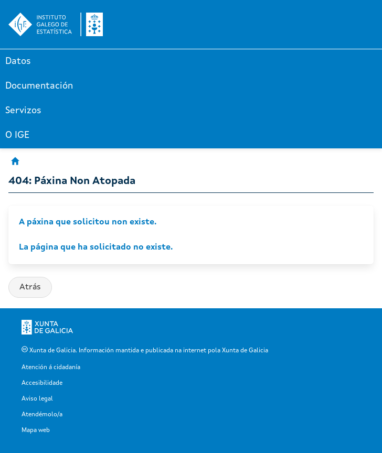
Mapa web (36, 430)
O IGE (17, 135)
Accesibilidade (42, 383)
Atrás (30, 287)
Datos (18, 61)
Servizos (23, 110)
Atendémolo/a (42, 415)
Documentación (39, 86)
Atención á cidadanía (51, 367)
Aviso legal (37, 399)
